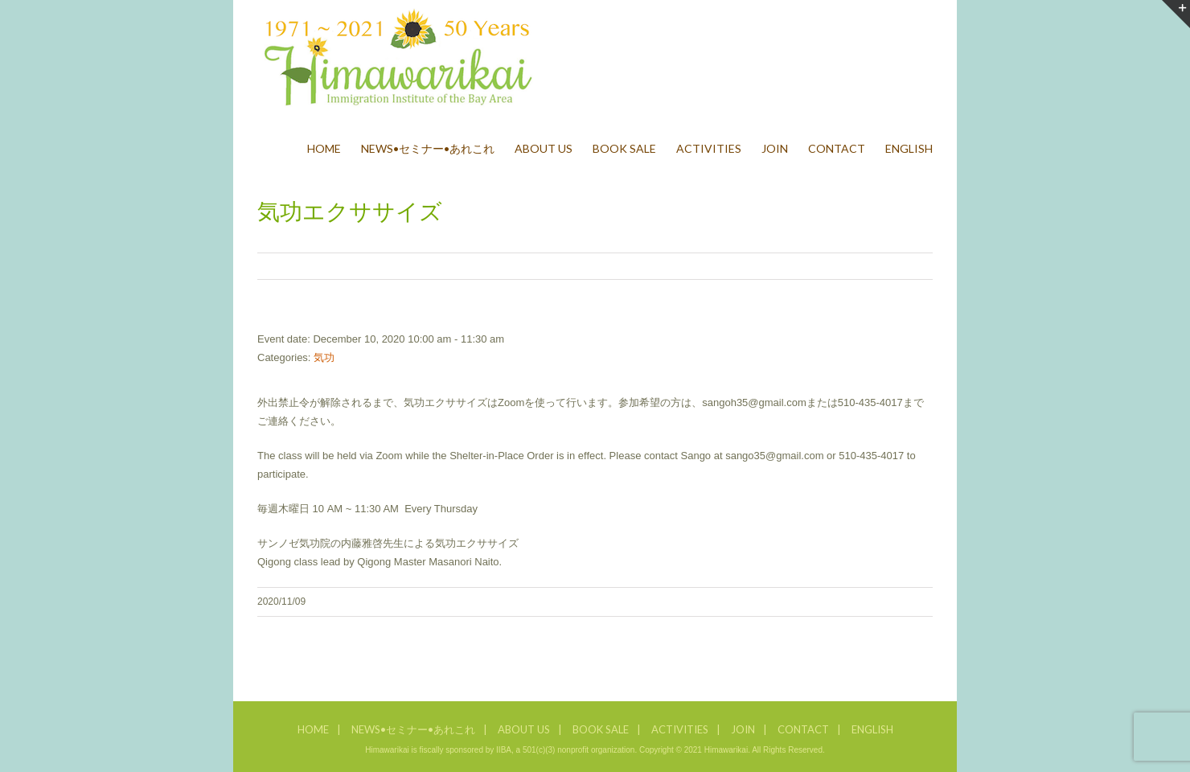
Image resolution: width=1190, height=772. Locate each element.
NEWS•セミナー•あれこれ (413, 729)
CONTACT (803, 729)
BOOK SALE (600, 729)
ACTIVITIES (679, 729)
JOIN (743, 729)
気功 (324, 357)
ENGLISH (872, 729)
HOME (313, 729)
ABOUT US (524, 729)
